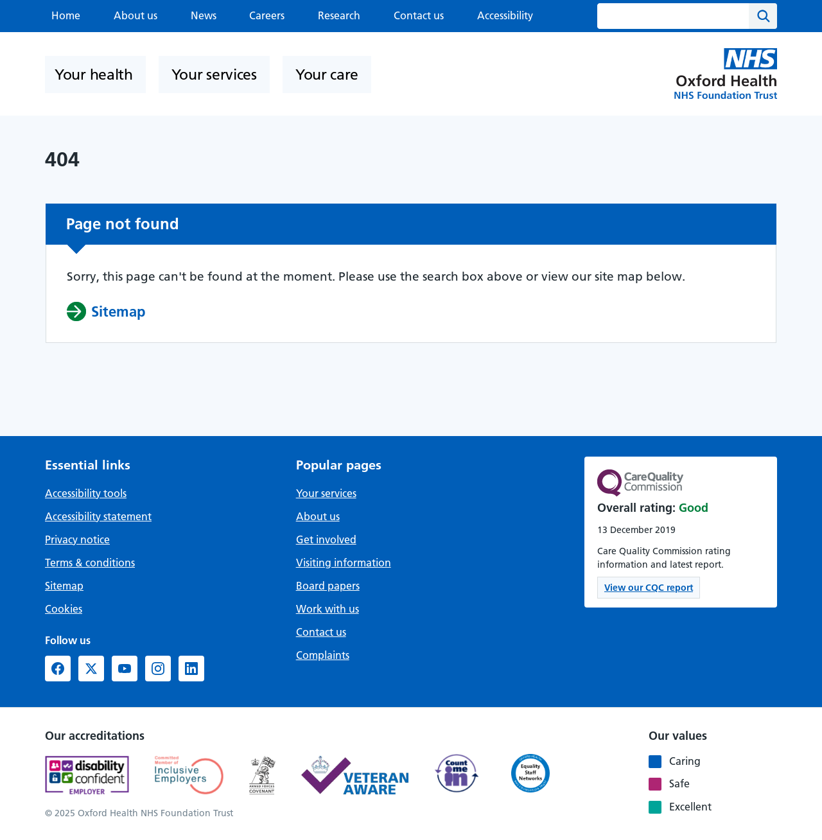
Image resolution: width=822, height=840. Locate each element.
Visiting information (343, 562)
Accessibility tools (86, 493)
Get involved (326, 539)
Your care (326, 74)
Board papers (328, 585)
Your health (94, 74)
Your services (214, 74)
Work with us (327, 608)
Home (65, 15)
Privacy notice (77, 539)
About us (135, 15)
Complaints (322, 655)
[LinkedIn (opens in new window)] (191, 668)
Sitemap (64, 585)
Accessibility (505, 15)
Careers (266, 15)
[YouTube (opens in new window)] (124, 668)
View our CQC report (648, 587)
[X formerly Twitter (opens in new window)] (91, 668)
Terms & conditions (90, 562)
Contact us (419, 15)
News (203, 15)
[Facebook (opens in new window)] (58, 668)
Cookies (63, 608)
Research (339, 15)
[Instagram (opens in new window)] (158, 668)
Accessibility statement (98, 516)
